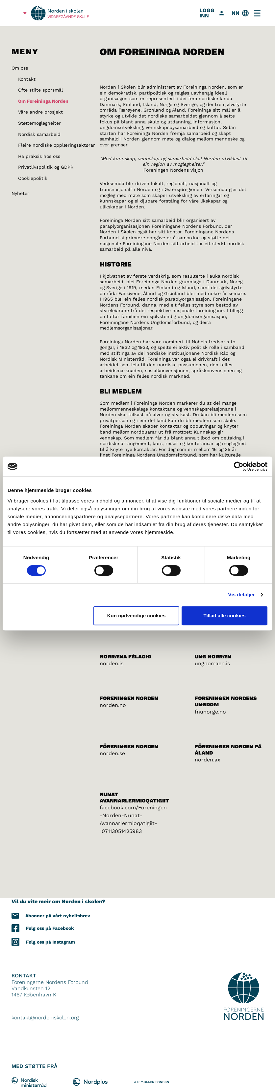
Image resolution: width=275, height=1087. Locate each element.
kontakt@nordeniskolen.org (45, 1017)
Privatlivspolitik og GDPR (45, 167)
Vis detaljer (241, 594)
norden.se (112, 753)
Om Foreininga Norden (43, 101)
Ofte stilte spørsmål (40, 90)
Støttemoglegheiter (39, 123)
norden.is (111, 663)
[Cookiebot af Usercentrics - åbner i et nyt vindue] (238, 466)
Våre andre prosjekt (40, 112)
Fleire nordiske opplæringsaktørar (56, 145)
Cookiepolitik (32, 178)
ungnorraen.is (212, 663)
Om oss (20, 68)
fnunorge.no (210, 712)
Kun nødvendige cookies (136, 615)
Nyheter (20, 193)
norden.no (113, 705)
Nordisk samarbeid (39, 134)
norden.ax (207, 760)
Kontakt (27, 79)
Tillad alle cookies (225, 615)
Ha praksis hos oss (39, 156)
